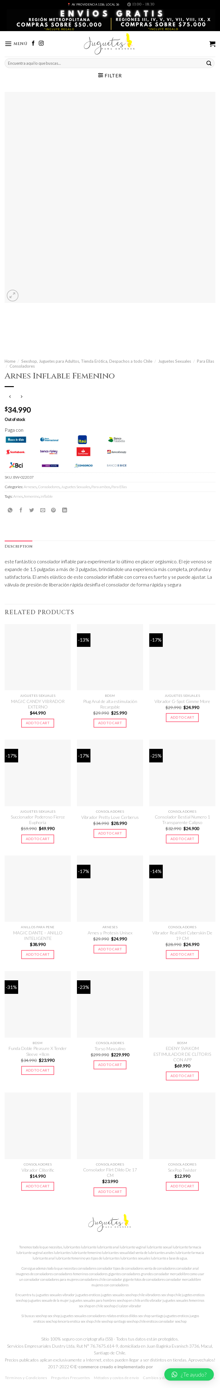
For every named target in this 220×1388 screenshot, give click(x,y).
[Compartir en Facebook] (21, 510)
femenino (31, 496)
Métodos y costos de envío (116, 1377)
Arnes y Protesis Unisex (110, 932)
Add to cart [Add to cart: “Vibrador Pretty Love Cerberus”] (110, 833)
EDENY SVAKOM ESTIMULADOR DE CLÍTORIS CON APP (182, 1054)
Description (18, 546)
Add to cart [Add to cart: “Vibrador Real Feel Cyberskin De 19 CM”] (182, 954)
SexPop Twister (182, 1170)
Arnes (18, 496)
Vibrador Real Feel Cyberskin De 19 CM (182, 935)
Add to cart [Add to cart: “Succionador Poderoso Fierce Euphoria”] (38, 839)
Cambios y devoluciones (164, 1377)
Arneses (30, 486)
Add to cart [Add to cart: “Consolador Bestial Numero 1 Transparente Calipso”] (182, 839)
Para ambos (100, 486)
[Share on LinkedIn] (65, 510)
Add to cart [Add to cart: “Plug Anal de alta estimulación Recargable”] (110, 723)
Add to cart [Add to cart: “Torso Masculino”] (110, 1065)
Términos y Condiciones (26, 1377)
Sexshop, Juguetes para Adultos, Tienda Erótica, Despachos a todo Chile (86, 361)
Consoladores (22, 366)
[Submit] (209, 63)
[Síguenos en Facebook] (33, 43)
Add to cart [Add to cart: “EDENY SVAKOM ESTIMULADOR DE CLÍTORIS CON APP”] (182, 1076)
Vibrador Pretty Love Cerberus (110, 817)
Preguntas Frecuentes (70, 1377)
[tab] (18, 547)
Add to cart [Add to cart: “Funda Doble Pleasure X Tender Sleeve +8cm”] (38, 1070)
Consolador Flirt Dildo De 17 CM (110, 1172)
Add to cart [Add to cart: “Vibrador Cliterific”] (38, 1186)
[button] (189, 1374)
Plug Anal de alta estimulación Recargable (110, 704)
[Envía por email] (43, 510)
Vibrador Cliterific (38, 1170)
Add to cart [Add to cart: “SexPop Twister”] (182, 1186)
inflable (47, 496)
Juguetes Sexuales (174, 361)
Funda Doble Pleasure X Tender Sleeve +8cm (38, 1051)
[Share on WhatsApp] (10, 510)
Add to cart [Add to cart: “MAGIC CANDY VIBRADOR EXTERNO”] (38, 723)
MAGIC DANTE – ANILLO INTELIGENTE (37, 935)
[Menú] (16, 43)
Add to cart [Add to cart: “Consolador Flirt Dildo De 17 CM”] (110, 1192)
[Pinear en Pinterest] (53, 510)
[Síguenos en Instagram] (41, 43)
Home (10, 361)
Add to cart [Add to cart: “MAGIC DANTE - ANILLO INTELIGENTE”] (38, 954)
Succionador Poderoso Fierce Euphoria (38, 819)
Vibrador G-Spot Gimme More (182, 701)
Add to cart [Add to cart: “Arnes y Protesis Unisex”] (110, 949)
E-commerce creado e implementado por (114, 1366)
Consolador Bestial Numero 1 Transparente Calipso (182, 819)
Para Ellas (205, 361)
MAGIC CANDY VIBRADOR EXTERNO (38, 704)
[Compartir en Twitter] (32, 510)
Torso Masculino (110, 1048)
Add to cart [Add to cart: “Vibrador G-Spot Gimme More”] (182, 717)
